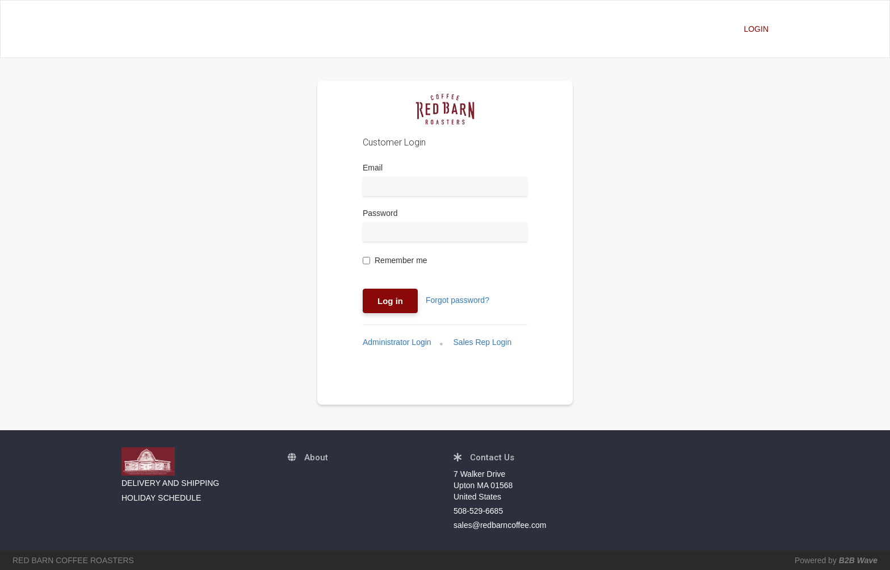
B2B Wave (858, 560)
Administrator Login (397, 342)
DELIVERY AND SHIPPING (170, 483)
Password (380, 213)
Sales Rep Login (483, 342)
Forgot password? (457, 300)
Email (373, 167)
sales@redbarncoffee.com (500, 525)
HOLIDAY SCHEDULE (161, 497)
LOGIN (756, 29)
